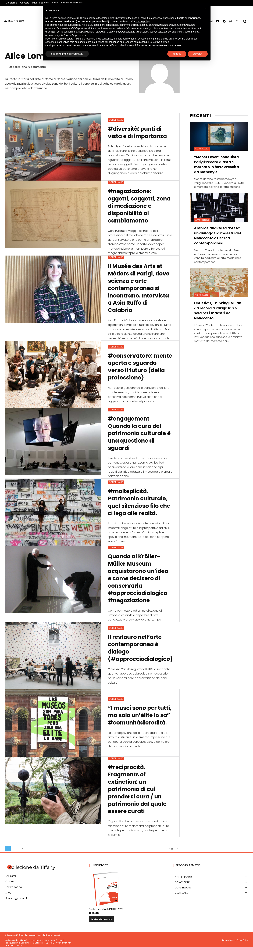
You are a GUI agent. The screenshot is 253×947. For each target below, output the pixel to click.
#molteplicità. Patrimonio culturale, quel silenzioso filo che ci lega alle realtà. (140, 501)
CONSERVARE (116, 119)
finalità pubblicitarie (84, 31)
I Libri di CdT (100, 863)
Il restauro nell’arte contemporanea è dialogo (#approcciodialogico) (141, 649)
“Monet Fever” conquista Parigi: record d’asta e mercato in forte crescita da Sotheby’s (217, 164)
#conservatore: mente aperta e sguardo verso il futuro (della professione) (131, 365)
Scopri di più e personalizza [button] (67, 53)
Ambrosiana (202, 219)
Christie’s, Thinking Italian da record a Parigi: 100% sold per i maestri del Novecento (217, 310)
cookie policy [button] (142, 21)
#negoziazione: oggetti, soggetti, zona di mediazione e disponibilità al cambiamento (140, 205)
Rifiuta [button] (177, 53)
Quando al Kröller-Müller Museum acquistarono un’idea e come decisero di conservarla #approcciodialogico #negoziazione (139, 577)
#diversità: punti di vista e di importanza (138, 132)
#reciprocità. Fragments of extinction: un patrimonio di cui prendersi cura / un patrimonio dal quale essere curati (138, 788)
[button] (244, 21)
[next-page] (22, 847)
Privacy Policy (228, 938)
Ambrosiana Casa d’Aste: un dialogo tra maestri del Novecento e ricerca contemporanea (217, 235)
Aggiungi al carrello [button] (102, 917)
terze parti (99, 24)
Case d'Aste (201, 148)
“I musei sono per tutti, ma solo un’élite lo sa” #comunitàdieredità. (138, 714)
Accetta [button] (197, 53)
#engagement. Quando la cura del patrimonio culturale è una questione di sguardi (138, 432)
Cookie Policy (242, 938)
